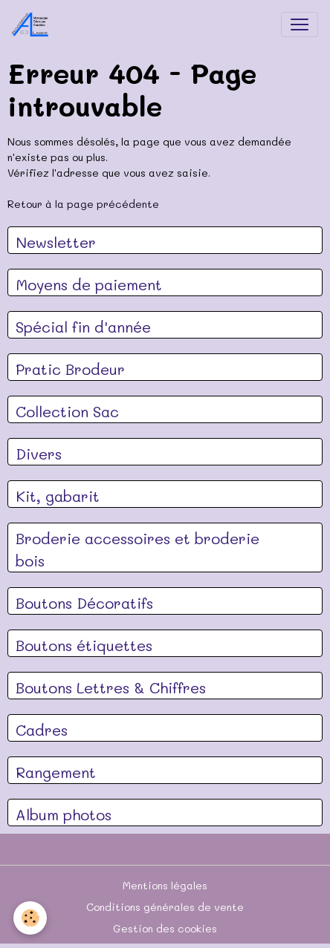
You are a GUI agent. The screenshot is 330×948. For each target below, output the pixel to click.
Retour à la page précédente (83, 204)
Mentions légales (165, 885)
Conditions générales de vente (165, 907)
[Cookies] (30, 918)
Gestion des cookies (165, 928)
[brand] (33, 24)
